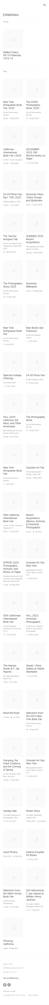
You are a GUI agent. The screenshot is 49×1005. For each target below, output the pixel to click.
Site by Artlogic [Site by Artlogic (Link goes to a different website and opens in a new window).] (33, 995)
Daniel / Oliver (14, 5)
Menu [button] (44, 5)
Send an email (5, 984)
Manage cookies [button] (9, 991)
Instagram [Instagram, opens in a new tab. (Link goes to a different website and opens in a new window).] (9, 984)
